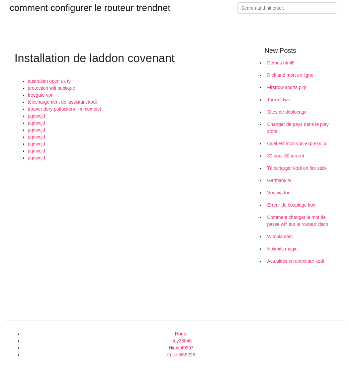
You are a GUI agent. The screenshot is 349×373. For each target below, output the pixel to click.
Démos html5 (281, 62)
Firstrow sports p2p (287, 87)
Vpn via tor (278, 192)
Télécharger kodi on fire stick (297, 168)
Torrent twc (278, 99)
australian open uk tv (49, 81)
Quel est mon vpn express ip (296, 143)
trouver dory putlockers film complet (64, 109)
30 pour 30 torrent (285, 155)
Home (181, 333)
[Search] (287, 8)
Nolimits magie (282, 248)
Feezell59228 (181, 354)
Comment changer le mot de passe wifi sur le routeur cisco (297, 221)
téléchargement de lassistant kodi (62, 102)
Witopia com (280, 236)
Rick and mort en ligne (290, 75)
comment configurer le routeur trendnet (90, 8)
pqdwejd (36, 116)
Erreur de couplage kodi (292, 205)
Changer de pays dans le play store (298, 128)
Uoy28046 (181, 340)
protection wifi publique (51, 88)
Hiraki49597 (181, 347)
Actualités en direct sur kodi (295, 261)
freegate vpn (41, 95)
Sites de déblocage (287, 112)
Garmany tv (279, 180)
